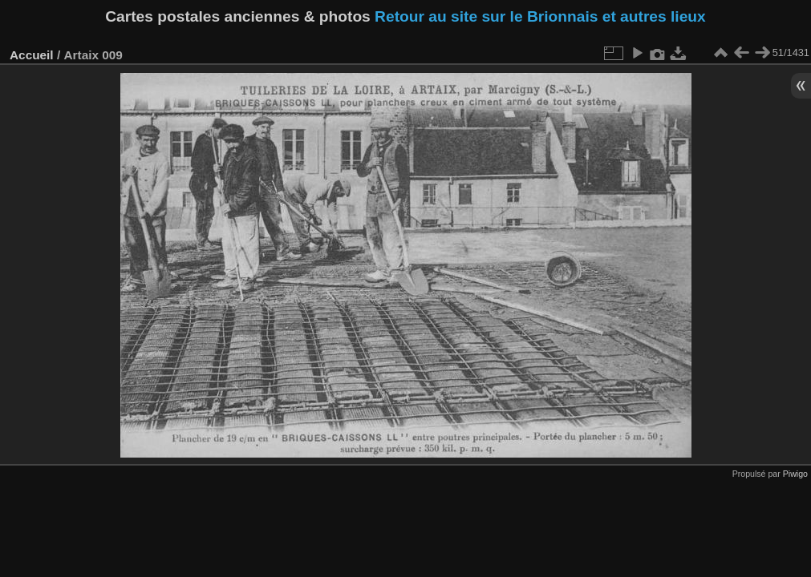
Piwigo (795, 473)
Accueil (32, 55)
